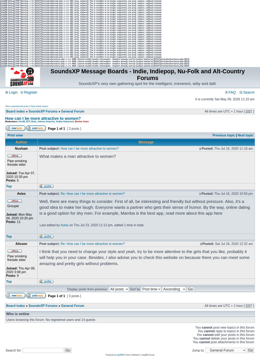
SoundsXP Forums (42, 111)
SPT (28, 121)
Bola (33, 121)
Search (247, 92)
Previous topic (224, 135)
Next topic (245, 135)
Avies (64, 225)
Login (11, 92)
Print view (15, 135)
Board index (15, 111)
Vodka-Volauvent (65, 121)
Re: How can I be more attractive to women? (93, 193)
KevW (22, 121)
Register (29, 92)
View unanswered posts (17, 106)
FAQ (230, 92)
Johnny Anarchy (46, 121)
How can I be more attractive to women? (43, 118)
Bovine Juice (82, 121)
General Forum (72, 111)
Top (9, 186)
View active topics (39, 106)
